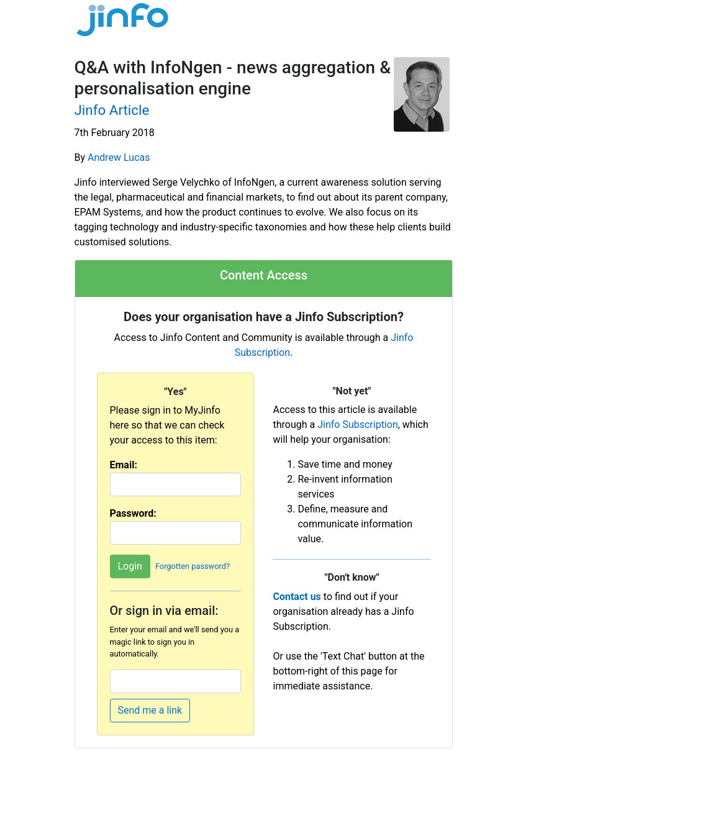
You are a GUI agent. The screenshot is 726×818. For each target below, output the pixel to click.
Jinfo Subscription (357, 424)
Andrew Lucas (119, 157)
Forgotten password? (192, 566)
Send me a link (150, 710)
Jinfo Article (112, 110)
